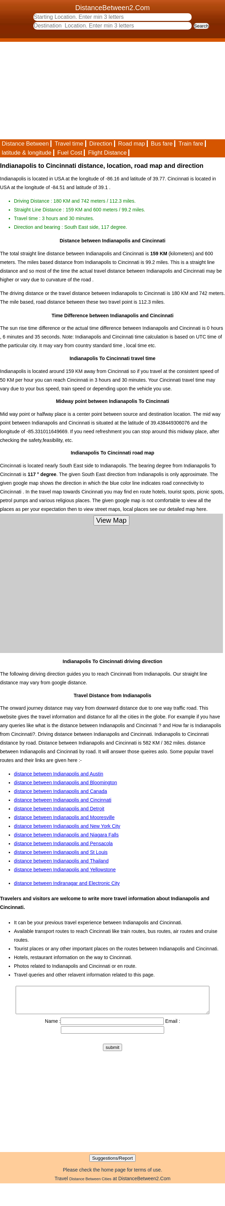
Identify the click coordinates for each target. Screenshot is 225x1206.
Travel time (69, 143)
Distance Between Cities (90, 1184)
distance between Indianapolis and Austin (58, 774)
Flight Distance (107, 152)
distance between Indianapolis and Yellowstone (65, 869)
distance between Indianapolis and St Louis (60, 852)
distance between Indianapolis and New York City (67, 826)
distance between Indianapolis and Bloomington (65, 782)
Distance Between (25, 143)
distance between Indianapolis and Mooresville (64, 817)
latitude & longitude (26, 152)
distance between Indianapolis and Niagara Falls (66, 835)
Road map (131, 143)
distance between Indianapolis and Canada (60, 791)
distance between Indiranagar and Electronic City (67, 883)
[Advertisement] (107, 90)
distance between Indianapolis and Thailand (61, 861)
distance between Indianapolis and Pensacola (63, 843)
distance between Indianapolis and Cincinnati (62, 800)
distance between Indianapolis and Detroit (59, 808)
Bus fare (162, 143)
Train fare (190, 143)
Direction (100, 143)
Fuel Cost (69, 152)
